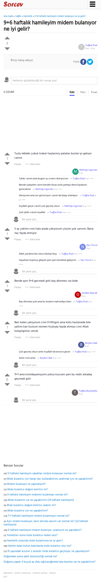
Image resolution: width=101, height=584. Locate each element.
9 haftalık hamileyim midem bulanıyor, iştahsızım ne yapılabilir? (45, 530)
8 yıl (81, 173)
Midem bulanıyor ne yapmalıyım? (26, 484)
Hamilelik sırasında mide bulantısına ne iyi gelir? (35, 541)
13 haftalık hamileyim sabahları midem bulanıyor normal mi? (41, 473)
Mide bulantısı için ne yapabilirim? (27, 511)
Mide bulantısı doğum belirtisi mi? (27, 489)
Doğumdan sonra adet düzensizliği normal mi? (30, 556)
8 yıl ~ (90, 48)
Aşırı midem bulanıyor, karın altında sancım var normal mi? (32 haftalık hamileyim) (46, 523)
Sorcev (25, 5)
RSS (5, 577)
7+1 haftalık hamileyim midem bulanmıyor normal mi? (38, 516)
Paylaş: (17, 164)
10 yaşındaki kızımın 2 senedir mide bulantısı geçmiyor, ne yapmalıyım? (48, 551)
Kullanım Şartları (40, 573)
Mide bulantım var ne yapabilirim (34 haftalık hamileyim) (41, 500)
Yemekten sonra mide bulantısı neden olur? (32, 535)
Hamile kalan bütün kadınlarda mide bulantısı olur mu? (39, 546)
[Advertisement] (51, 124)
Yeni (82, 92)
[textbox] (54, 80)
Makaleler (8, 573)
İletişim (52, 573)
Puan (94, 92)
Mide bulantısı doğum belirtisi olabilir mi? (31, 505)
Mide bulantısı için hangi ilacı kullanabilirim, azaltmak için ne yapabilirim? (50, 479)
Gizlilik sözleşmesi (22, 573)
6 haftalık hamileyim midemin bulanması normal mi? (37, 495)
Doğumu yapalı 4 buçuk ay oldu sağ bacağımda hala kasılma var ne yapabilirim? (49, 562)
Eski (72, 92)
